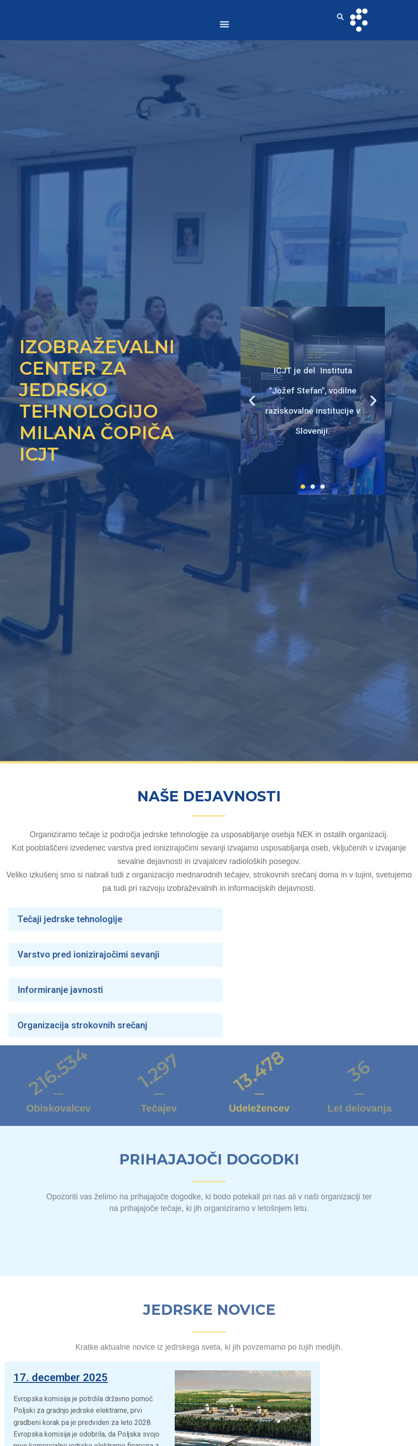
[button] (224, 24)
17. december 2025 (63, 1377)
